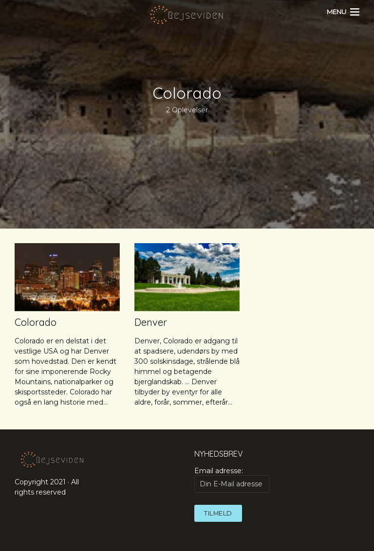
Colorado (35, 322)
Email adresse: (232, 479)
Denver (150, 322)
